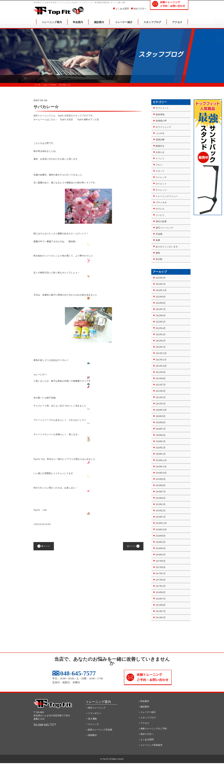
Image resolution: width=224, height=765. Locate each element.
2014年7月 (161, 599)
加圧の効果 (161, 221)
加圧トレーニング (164, 228)
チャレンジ (161, 190)
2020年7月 (161, 429)
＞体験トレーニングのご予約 (152, 728)
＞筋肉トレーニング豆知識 (99, 730)
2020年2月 (161, 448)
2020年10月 (161, 410)
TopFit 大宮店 (67, 119)
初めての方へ (139, 11)
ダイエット (161, 184)
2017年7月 (161, 573)
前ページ (43, 546)
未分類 (159, 259)
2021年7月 (161, 385)
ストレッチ (161, 177)
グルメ (159, 165)
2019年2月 (161, 510)
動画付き (160, 146)
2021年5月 (161, 397)
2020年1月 (161, 454)
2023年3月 (161, 278)
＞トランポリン (93, 713)
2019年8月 (161, 485)
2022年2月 (161, 341)
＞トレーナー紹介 (147, 712)
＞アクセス (143, 723)
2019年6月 (161, 498)
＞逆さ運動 (91, 719)
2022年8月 (161, 303)
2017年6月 (161, 580)
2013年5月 (161, 617)
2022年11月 (161, 290)
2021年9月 (161, 372)
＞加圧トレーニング (96, 708)
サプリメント (162, 108)
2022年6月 (161, 315)
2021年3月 (161, 404)
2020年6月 (161, 435)
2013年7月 (161, 611)
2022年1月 (161, 347)
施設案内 (99, 24)
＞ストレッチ (92, 724)
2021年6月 (161, 391)
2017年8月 (161, 567)
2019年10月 (161, 473)
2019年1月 (161, 517)
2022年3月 (161, 334)
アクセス (177, 24)
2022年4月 (161, 328)
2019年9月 (161, 479)
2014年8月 (161, 592)
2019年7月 (161, 492)
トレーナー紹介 (124, 24)
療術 (158, 253)
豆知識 (159, 234)
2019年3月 (161, 504)
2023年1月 (161, 284)
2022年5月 (161, 322)
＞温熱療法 (91, 735)
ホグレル (160, 209)
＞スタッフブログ (147, 717)
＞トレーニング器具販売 (150, 745)
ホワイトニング (163, 127)
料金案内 (78, 24)
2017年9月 (161, 561)
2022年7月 (161, 309)
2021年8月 (161, 378)
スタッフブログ (152, 24)
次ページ (133, 546)
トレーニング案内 (52, 24)
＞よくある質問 (146, 739)
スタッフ (160, 171)
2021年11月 (161, 360)
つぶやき (160, 133)
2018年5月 (161, 542)
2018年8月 (161, 536)
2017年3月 (161, 586)
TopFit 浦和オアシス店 (88, 119)
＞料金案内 (143, 701)
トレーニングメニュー (167, 196)
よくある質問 (121, 11)
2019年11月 (161, 466)
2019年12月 (161, 460)
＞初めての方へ (146, 734)
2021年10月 (161, 366)
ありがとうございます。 (168, 247)
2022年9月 (161, 297)
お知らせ (160, 152)
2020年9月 (161, 416)
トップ (37, 85)
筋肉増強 (160, 114)
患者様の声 (161, 121)
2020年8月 (161, 422)
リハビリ (160, 215)
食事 (158, 240)
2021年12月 (161, 353)
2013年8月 (161, 605)
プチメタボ (161, 202)
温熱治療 (160, 139)
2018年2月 (161, 554)
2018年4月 (161, 548)
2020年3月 (161, 441)
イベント (160, 158)
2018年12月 (161, 523)
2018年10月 (161, 529)
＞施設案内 (143, 707)
